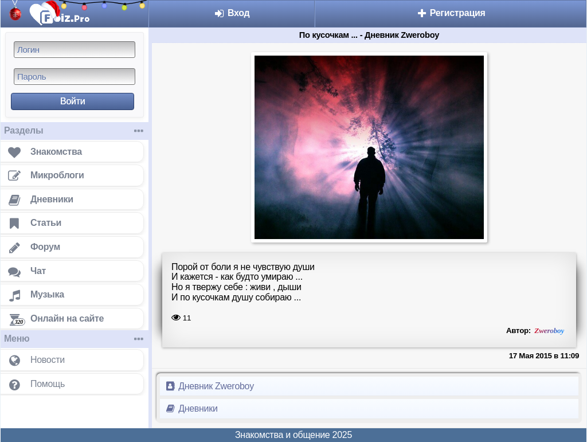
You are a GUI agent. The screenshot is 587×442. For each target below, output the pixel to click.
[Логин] (74, 49)
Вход (232, 13)
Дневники (191, 408)
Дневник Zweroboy (209, 386)
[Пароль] (74, 76)
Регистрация (451, 13)
